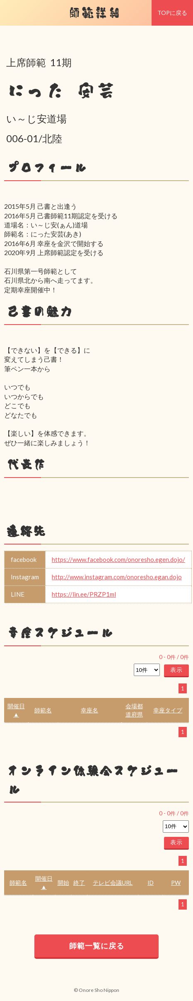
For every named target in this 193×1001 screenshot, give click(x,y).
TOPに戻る (172, 12)
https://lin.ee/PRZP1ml (84, 594)
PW (176, 882)
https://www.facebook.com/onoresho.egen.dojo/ (118, 559)
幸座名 (89, 710)
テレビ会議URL (113, 882)
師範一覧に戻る (96, 945)
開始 (63, 882)
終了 (79, 882)
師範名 (43, 710)
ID (150, 882)
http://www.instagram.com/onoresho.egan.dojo (117, 577)
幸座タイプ (167, 710)
